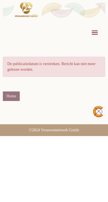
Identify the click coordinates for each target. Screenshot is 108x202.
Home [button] (11, 96)
